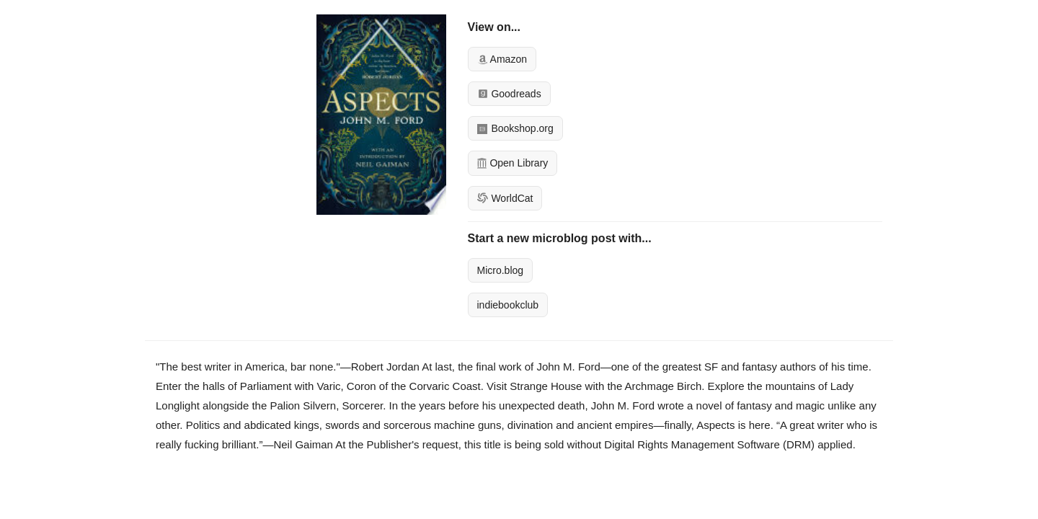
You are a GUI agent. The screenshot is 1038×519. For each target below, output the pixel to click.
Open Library (513, 163)
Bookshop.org (515, 128)
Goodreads (509, 93)
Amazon (502, 59)
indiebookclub (508, 305)
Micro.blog (500, 270)
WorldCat (505, 198)
